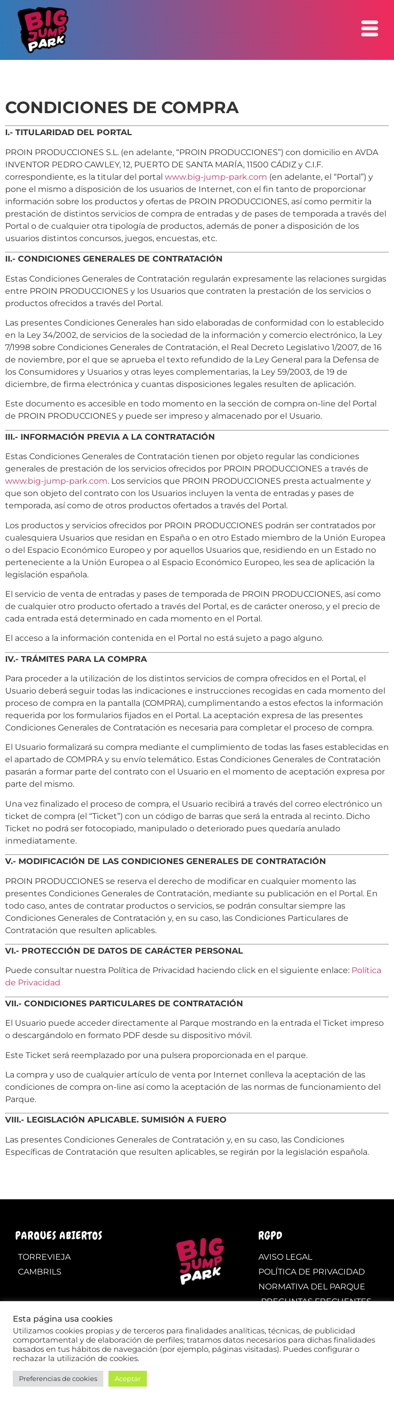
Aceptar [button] (128, 1378)
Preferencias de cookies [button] (58, 1378)
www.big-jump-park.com (216, 177)
